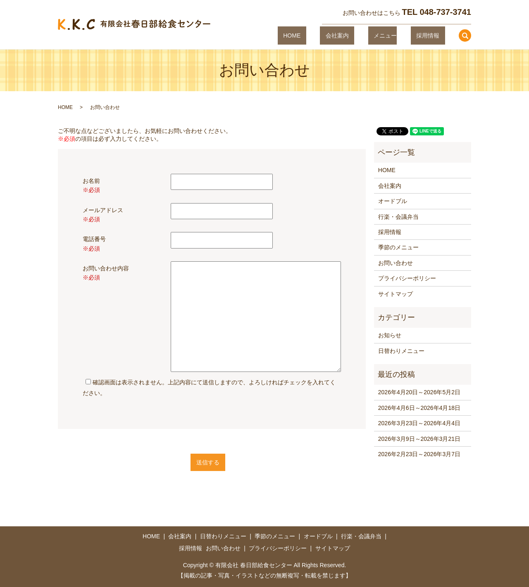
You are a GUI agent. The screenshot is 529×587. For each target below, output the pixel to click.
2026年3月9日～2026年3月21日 (419, 439)
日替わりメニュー (401, 351)
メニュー (396, 35)
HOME (325, 35)
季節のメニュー (398, 247)
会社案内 (359, 35)
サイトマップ (395, 294)
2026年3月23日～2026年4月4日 (419, 423)
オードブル (392, 201)
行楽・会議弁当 (398, 216)
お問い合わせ (395, 263)
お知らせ (389, 335)
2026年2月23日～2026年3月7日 (419, 454)
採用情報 (433, 35)
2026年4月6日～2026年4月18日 (419, 408)
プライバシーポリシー (407, 278)
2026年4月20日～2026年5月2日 (419, 392)
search (465, 35)
